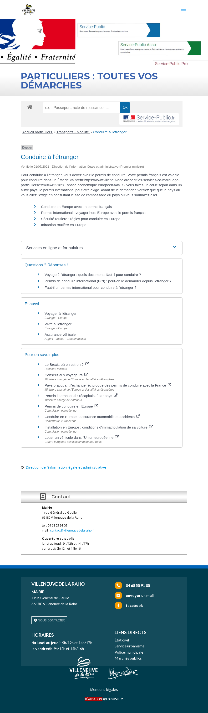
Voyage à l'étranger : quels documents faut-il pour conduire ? (93, 275)
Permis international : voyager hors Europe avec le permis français (93, 213)
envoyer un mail (140, 595)
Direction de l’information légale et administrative (66, 467)
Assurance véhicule (60, 334)
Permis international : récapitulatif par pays (81, 396)
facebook (134, 605)
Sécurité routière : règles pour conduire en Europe (80, 219)
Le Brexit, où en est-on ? (67, 364)
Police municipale (129, 652)
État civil (122, 640)
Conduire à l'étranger (110, 132)
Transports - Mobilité (73, 132)
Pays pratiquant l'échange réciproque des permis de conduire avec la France (108, 385)
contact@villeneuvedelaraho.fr (72, 530)
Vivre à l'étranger (58, 324)
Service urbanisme (129, 646)
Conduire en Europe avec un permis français (76, 207)
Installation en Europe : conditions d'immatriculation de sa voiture (99, 427)
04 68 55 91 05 (138, 585)
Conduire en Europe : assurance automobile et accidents (92, 417)
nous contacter (51, 620)
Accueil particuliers (37, 132)
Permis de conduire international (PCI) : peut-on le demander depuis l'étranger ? (108, 281)
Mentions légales (104, 689)
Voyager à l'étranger (60, 313)
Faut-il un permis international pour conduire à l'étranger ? (90, 287)
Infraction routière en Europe (63, 225)
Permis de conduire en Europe (71, 406)
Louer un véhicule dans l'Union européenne (82, 437)
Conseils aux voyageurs (66, 375)
